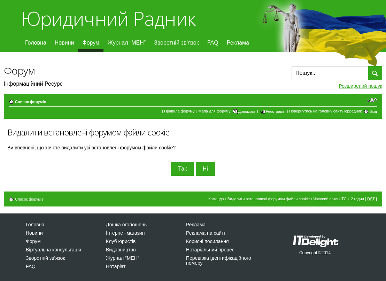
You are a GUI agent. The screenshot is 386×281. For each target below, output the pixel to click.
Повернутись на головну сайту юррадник (325, 111)
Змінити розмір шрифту (372, 100)
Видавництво (121, 249)
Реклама (238, 43)
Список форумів (30, 102)
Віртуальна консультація (53, 249)
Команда (216, 199)
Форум (90, 43)
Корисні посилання (207, 241)
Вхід (373, 111)
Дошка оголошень (126, 224)
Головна (35, 43)
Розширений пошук (360, 86)
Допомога (246, 111)
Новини (64, 43)
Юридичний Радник (108, 18)
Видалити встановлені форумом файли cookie (268, 199)
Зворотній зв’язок (176, 43)
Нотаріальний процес (210, 249)
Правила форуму (179, 111)
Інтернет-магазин (125, 233)
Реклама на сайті (205, 233)
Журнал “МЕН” (127, 43)
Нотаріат (115, 266)
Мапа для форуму (214, 111)
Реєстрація (275, 111)
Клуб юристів (121, 241)
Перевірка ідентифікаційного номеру (218, 260)
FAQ (212, 43)
